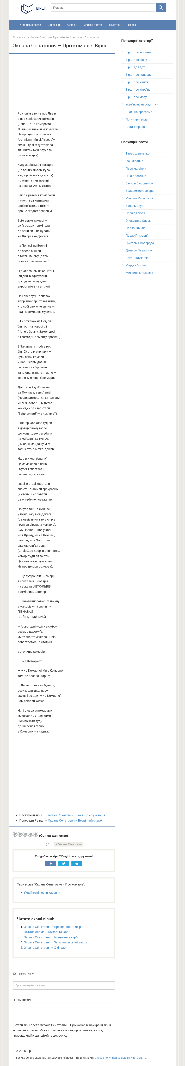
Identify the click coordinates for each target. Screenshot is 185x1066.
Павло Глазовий (137, 235)
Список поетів (93, 24)
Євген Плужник (137, 258)
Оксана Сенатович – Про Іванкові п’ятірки (54, 927)
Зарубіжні (54, 24)
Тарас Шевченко (138, 153)
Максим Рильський (139, 198)
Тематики (115, 24)
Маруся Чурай (136, 265)
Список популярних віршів (112, 1057)
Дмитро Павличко (139, 250)
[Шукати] (161, 7)
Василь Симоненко (139, 183)
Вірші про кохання (138, 52)
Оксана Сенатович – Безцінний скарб (75, 820)
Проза (132, 24)
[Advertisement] (64, 83)
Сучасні (72, 24)
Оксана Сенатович (70, 844)
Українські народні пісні (142, 104)
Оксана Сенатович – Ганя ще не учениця (76, 815)
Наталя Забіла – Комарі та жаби (47, 932)
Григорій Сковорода (140, 243)
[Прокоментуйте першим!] (64, 985)
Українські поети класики (42, 892)
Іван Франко (134, 161)
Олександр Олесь (138, 220)
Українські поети (30, 24)
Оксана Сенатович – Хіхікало (45, 947)
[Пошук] (103, 7)
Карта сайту (138, 1057)
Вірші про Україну (138, 89)
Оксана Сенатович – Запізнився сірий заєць (55, 942)
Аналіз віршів (135, 127)
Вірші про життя (137, 82)
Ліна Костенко (136, 176)
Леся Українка (136, 168)
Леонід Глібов (135, 213)
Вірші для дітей (136, 67)
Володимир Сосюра (140, 190)
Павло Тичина (136, 228)
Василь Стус (134, 206)
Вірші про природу (138, 74)
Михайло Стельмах (139, 273)
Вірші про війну (136, 60)
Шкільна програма (139, 112)
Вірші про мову (136, 97)
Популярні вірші (137, 119)
